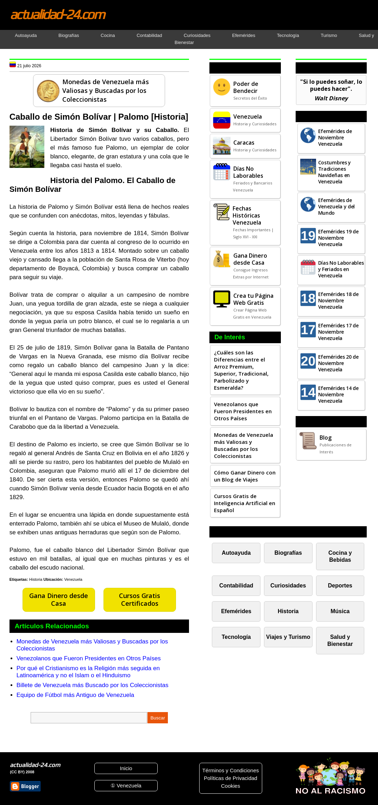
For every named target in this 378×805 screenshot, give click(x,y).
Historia (35, 579)
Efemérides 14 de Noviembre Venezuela (338, 394)
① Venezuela (126, 785)
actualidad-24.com (57, 14)
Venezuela (73, 579)
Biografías (68, 35)
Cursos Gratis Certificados (139, 599)
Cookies (230, 786)
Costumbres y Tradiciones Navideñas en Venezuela (334, 172)
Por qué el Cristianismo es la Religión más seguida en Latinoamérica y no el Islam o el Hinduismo (88, 672)
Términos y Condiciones (230, 770)
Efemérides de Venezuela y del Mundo (336, 206)
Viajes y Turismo (288, 637)
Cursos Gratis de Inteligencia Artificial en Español (244, 503)
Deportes (340, 586)
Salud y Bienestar (340, 640)
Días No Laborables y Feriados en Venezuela (341, 269)
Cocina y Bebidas (340, 556)
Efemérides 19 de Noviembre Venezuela (338, 237)
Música (339, 611)
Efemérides (244, 35)
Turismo (329, 35)
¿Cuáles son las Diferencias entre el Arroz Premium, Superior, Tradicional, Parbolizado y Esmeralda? (241, 370)
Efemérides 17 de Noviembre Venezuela (338, 331)
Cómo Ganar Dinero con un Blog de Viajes (245, 476)
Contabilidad (149, 35)
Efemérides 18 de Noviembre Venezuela (338, 300)
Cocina (108, 35)
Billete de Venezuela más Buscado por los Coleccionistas (93, 685)
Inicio (126, 768)
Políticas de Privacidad (230, 778)
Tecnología (288, 35)
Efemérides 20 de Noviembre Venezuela (338, 363)
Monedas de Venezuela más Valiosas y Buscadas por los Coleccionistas (243, 445)
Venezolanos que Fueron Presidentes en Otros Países (89, 658)
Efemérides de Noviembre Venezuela (335, 137)
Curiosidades (197, 35)
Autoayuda (26, 35)
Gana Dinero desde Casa (58, 599)
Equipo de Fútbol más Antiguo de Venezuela (75, 695)
